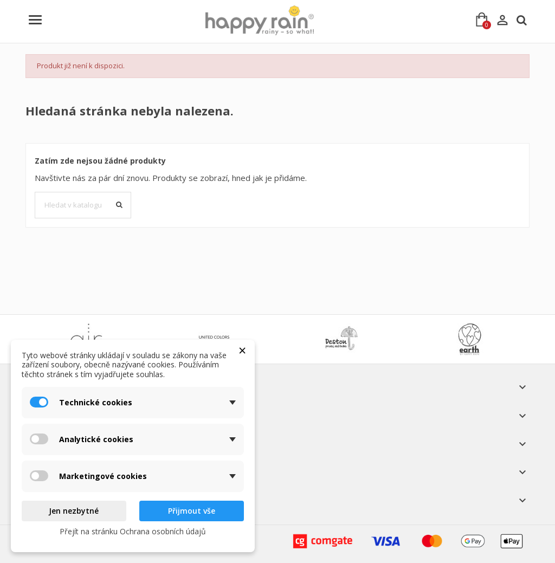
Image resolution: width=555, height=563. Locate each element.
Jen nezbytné (74, 511)
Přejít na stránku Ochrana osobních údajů (133, 531)
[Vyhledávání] (83, 205)
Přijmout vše (191, 511)
